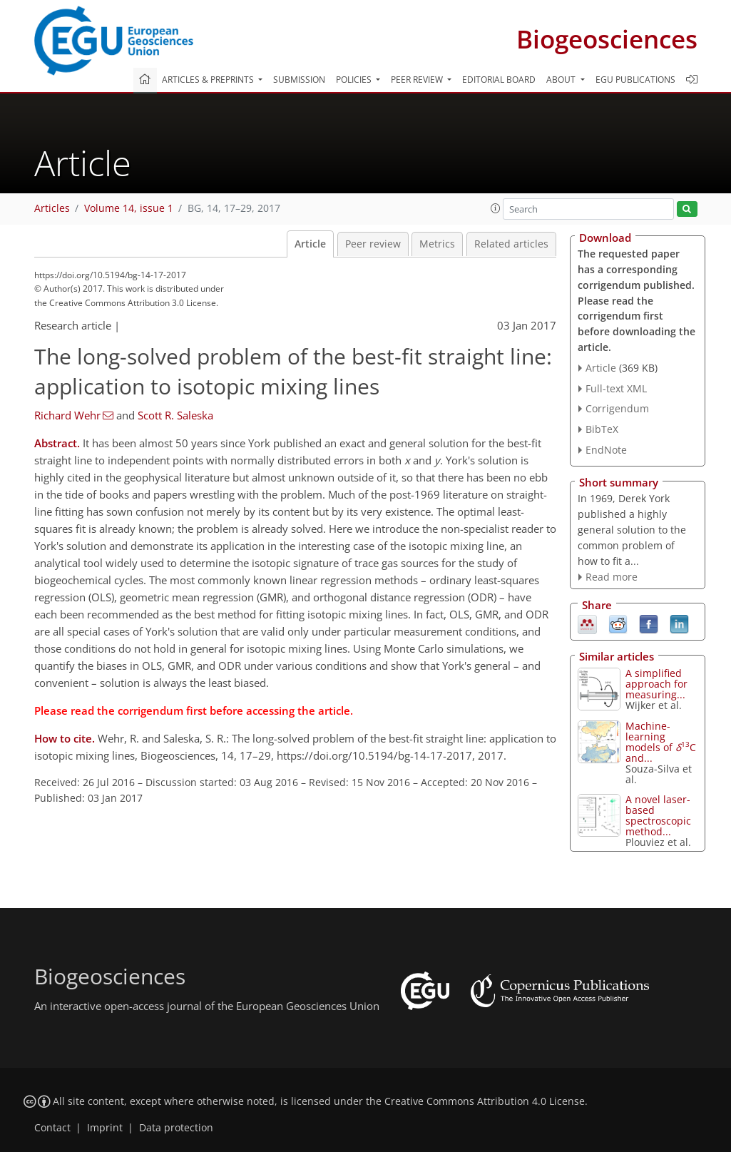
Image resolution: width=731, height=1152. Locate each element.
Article (310, 244)
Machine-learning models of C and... (660, 742)
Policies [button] (355, 79)
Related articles (511, 244)
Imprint (105, 1127)
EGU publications (635, 79)
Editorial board (499, 79)
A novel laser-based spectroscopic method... (658, 815)
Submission (299, 79)
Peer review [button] (418, 79)
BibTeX (602, 429)
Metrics (437, 244)
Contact (52, 1127)
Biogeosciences (606, 39)
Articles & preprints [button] (209, 79)
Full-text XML (616, 388)
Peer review (373, 244)
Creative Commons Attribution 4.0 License (484, 1101)
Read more (612, 576)
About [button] (562, 79)
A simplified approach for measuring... (656, 683)
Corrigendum (617, 408)
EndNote (606, 450)
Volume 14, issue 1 (128, 208)
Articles (52, 208)
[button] (496, 208)
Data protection (176, 1127)
